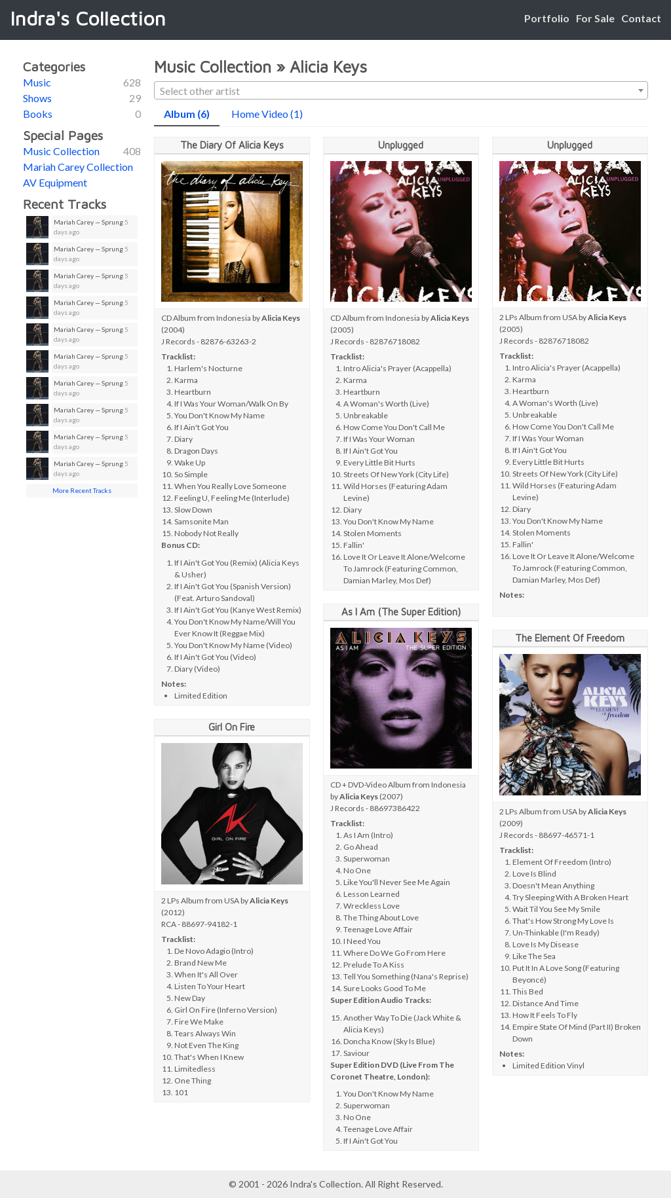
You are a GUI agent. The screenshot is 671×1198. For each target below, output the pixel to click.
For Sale (595, 18)
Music (37, 82)
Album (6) (187, 113)
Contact (641, 18)
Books (37, 113)
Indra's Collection (88, 18)
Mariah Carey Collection (78, 166)
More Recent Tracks (81, 490)
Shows (37, 98)
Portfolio (546, 18)
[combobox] (401, 90)
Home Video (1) (267, 113)
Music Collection (61, 151)
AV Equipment (55, 182)
